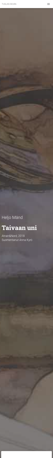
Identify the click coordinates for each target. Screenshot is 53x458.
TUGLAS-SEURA (9, 4)
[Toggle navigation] (48, 4)
